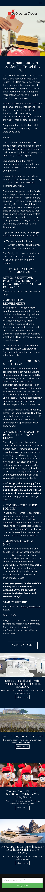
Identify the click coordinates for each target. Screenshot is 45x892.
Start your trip (22, 886)
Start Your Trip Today (22, 645)
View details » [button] (22, 697)
